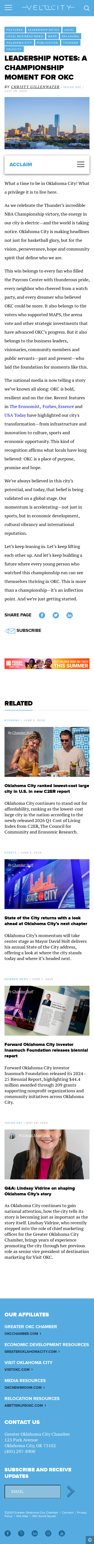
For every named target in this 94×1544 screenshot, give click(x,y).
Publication (47, 42)
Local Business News (25, 36)
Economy (12, 720)
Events (11, 852)
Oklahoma (70, 36)
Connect (67, 1512)
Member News (16, 979)
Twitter (56, 615)
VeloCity (14, 49)
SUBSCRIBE (23, 630)
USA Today (15, 415)
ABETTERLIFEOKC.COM (24, 1406)
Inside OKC (14, 1122)
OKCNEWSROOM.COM (23, 1388)
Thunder (70, 42)
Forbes (49, 406)
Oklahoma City (19, 42)
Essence (66, 406)
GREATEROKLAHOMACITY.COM (31, 1352)
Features (15, 29)
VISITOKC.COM (17, 1370)
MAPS (52, 36)
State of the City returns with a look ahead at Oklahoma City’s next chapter (46, 921)
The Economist (25, 406)
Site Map (22, 1516)
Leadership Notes (43, 29)
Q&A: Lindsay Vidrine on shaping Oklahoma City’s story (40, 1191)
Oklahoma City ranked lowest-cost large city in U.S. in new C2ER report (47, 788)
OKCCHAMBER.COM (21, 1334)
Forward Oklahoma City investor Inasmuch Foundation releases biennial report (46, 1050)
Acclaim (21, 165)
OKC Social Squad (44, 1516)
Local (69, 29)
